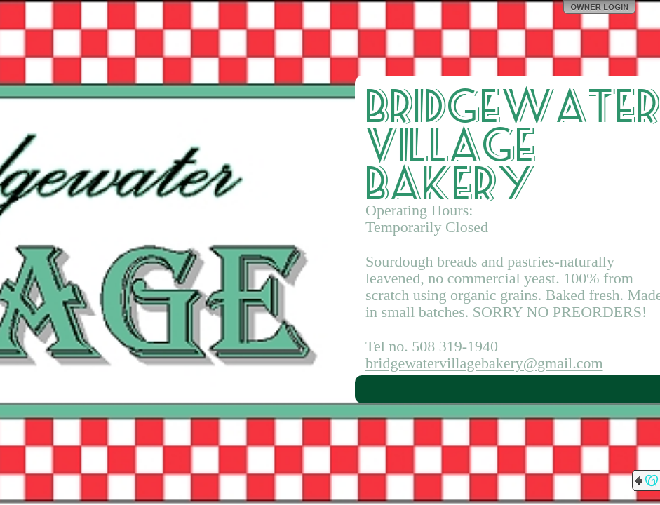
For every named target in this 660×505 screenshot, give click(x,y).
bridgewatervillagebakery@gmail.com (484, 363)
